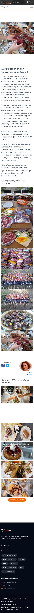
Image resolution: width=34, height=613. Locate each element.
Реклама (26, 607)
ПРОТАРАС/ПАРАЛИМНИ (9, 567)
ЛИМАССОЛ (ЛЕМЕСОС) (9, 559)
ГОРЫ (21, 567)
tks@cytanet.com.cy (9, 588)
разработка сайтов (7, 601)
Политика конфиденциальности (11, 607)
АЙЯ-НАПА (14, 563)
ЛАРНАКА (21, 559)
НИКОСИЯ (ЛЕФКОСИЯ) (9, 555)
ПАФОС (5, 563)
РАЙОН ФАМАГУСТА (8, 571)
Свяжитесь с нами (12, 609)
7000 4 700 (6, 585)
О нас (3, 609)
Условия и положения (8, 604)
